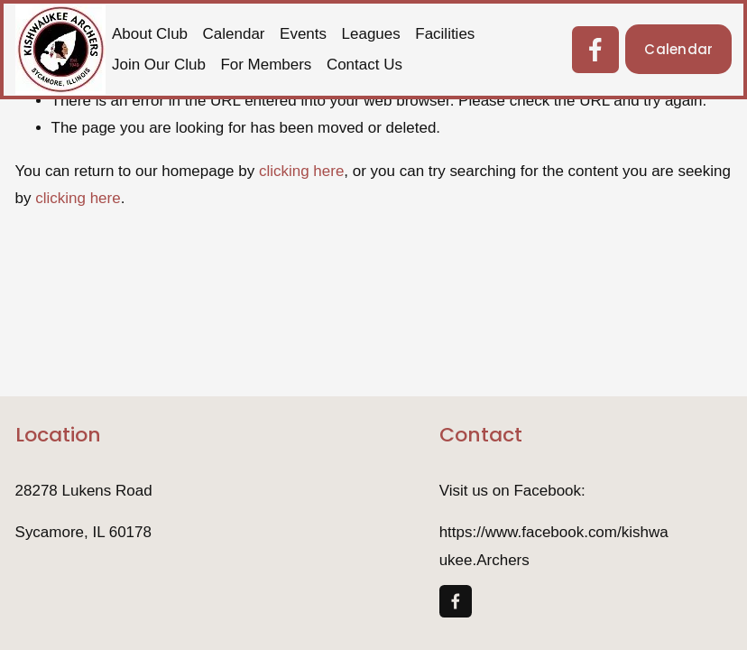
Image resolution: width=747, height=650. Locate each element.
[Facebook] (595, 49)
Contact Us (364, 64)
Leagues (371, 33)
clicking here (301, 171)
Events (303, 33)
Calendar (234, 33)
